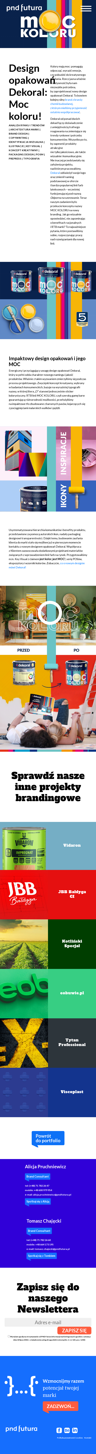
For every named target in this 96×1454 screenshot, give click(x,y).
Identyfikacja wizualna (26, 141)
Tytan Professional (72, 1042)
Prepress (15, 158)
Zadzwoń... (60, 1406)
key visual (33, 146)
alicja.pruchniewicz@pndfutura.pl (52, 1194)
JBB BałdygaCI (72, 894)
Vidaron (72, 845)
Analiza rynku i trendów (27, 125)
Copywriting (18, 137)
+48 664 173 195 (44, 1244)
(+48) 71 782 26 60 (41, 1239)
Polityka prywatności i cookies (70, 1438)
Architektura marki (24, 129)
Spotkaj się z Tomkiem (41, 1255)
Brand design (18, 133)
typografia (31, 158)
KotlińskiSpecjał (72, 943)
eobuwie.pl (72, 993)
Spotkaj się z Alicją (37, 1201)
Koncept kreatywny (23, 150)
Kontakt (87, 1438)
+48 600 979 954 (43, 1190)
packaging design (21, 154)
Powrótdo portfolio (48, 1138)
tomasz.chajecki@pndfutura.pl (52, 1248)
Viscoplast (72, 1091)
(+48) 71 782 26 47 (39, 1185)
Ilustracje (16, 146)
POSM (40, 154)
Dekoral (55, 172)
